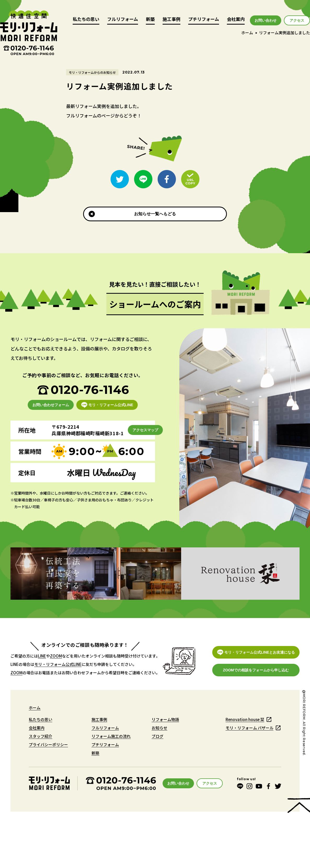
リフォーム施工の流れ (111, 736)
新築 (150, 19)
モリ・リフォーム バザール (249, 727)
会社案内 (236, 19)
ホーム (247, 33)
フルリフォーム (122, 19)
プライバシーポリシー (48, 744)
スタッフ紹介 (40, 736)
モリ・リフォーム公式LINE (58, 664)
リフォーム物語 (165, 719)
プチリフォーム (203, 19)
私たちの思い (86, 19)
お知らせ (159, 727)
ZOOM (56, 656)
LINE (42, 656)
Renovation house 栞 (245, 719)
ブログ (157, 736)
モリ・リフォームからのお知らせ (92, 72)
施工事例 (171, 19)
